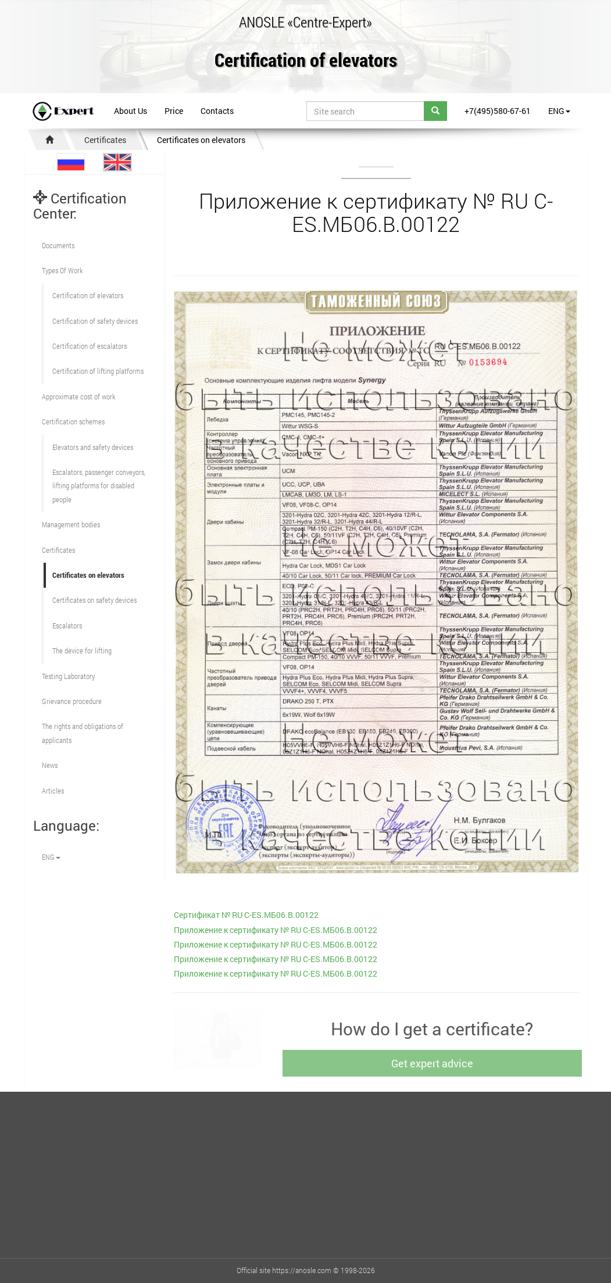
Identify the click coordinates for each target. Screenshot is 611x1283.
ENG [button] (559, 110)
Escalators (67, 625)
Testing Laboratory (68, 676)
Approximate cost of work (78, 396)
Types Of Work (62, 270)
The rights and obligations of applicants (82, 733)
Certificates (105, 139)
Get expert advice (435, 1063)
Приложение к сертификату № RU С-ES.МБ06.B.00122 (275, 929)
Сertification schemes (73, 421)
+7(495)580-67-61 (497, 110)
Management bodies (71, 524)
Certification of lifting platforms (98, 371)
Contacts (217, 110)
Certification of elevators (306, 60)
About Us (130, 110)
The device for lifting (82, 650)
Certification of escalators (89, 346)
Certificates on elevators (201, 139)
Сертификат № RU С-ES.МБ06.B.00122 (246, 914)
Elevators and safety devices (92, 447)
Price (174, 110)
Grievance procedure (72, 701)
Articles (53, 790)
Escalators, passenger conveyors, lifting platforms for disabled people (98, 486)
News (50, 765)
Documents (58, 245)
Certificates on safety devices (94, 600)
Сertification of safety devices (95, 321)
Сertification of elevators (87, 295)
